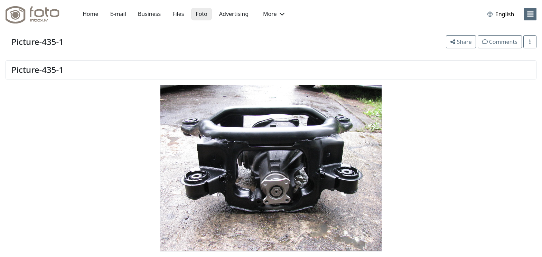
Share (460, 42)
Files (178, 14)
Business (149, 14)
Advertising (234, 14)
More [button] (273, 14)
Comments (499, 42)
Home (91, 14)
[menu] (530, 14)
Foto (201, 14)
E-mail (118, 14)
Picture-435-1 (37, 41)
